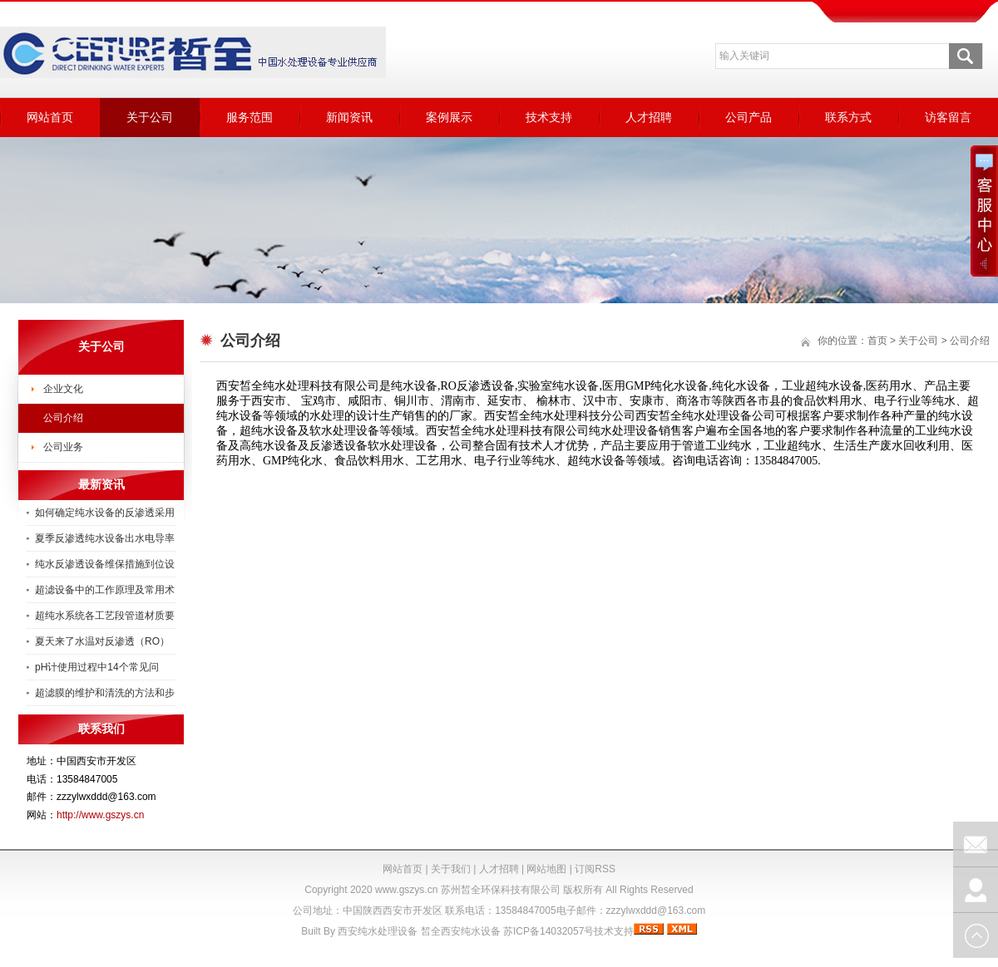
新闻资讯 (349, 117)
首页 (877, 340)
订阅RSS (595, 869)
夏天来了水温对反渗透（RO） (102, 641)
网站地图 (546, 869)
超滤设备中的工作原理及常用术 (105, 590)
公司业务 (63, 447)
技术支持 (549, 117)
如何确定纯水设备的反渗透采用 (105, 512)
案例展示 (449, 117)
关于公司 (149, 117)
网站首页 (50, 117)
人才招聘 (648, 117)
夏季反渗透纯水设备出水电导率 (105, 538)
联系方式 (848, 117)
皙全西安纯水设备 (461, 931)
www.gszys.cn (406, 890)
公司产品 (748, 117)
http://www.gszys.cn (100, 815)
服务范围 (249, 117)
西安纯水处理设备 (377, 931)
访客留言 (948, 117)
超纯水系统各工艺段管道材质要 (105, 615)
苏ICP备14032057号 (548, 931)
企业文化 (63, 389)
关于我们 (451, 869)
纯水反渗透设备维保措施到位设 (105, 564)
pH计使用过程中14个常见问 (97, 667)
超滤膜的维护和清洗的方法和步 (105, 693)
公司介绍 (63, 418)
